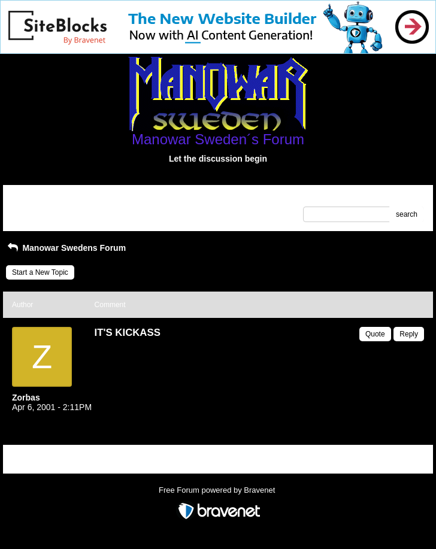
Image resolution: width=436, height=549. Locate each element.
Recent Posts (33, 211)
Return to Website (40, 198)
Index (88, 198)
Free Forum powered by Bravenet (218, 490)
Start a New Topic (40, 272)
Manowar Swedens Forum (66, 248)
